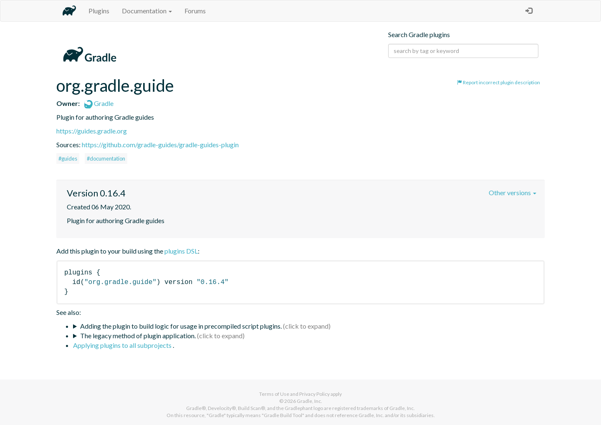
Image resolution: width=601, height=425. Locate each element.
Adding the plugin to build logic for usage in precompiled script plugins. (181, 326)
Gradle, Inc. (309, 401)
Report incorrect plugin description (498, 82)
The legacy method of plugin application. (138, 335)
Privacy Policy (314, 394)
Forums (195, 11)
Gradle (99, 103)
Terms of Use (274, 394)
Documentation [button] (147, 11)
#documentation (106, 158)
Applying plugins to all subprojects (123, 345)
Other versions (512, 192)
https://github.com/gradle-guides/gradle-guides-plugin (160, 144)
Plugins (98, 11)
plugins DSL (181, 251)
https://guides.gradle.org (91, 131)
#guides (67, 158)
